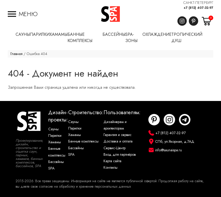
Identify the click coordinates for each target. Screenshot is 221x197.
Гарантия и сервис (117, 134)
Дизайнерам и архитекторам (115, 125)
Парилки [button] (40, 34)
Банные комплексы (56, 152)
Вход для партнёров (119, 154)
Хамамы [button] (58, 34)
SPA (51, 168)
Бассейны (56, 161)
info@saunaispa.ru (168, 150)
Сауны (53, 129)
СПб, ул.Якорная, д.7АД (174, 141)
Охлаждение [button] (156, 34)
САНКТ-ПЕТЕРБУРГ (198, 2)
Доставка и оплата (118, 141)
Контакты (110, 167)
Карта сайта (112, 161)
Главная (16, 53)
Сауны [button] (23, 34)
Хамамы (54, 142)
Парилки (54, 135)
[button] (23, 14)
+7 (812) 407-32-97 (198, 8)
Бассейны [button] (113, 34)
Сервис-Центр (114, 148)
